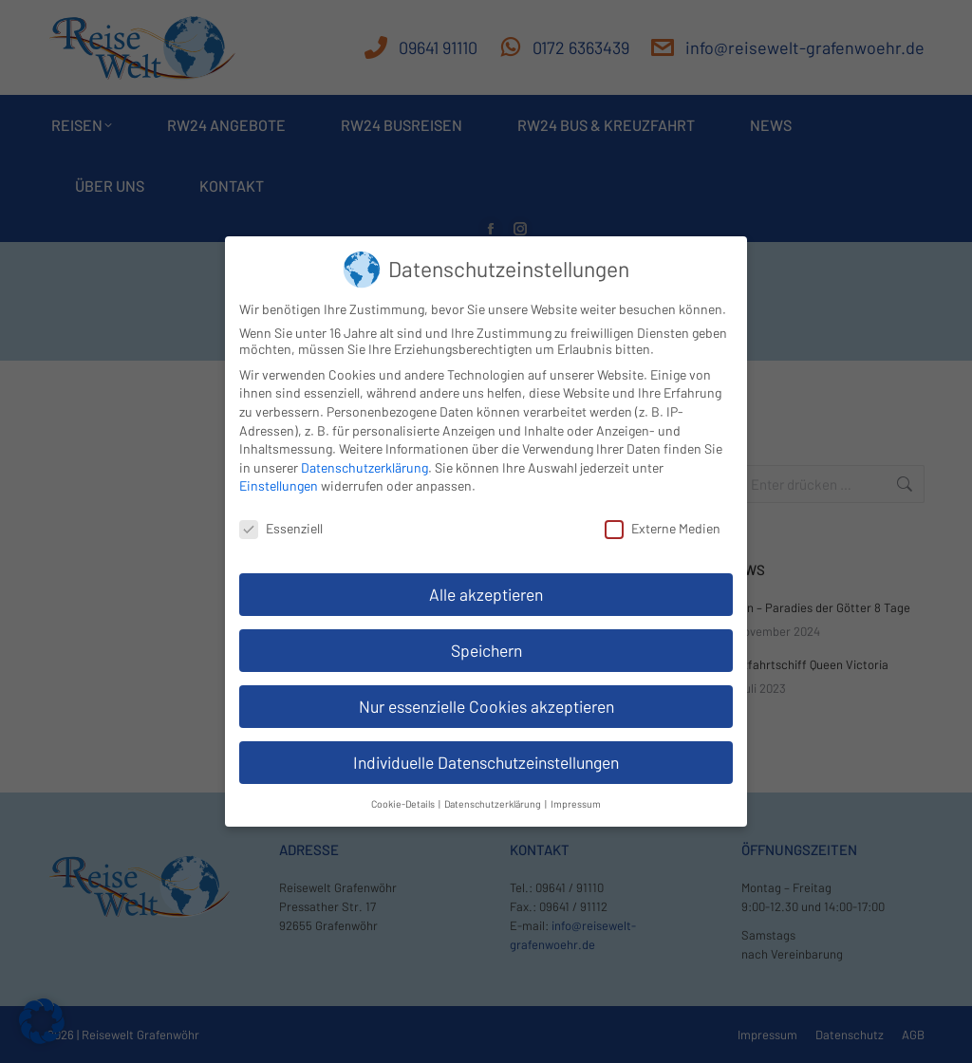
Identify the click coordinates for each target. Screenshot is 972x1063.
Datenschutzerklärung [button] (493, 791)
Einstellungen (278, 474)
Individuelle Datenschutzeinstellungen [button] (486, 749)
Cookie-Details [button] (404, 791)
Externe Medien (662, 517)
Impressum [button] (576, 791)
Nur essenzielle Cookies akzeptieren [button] (486, 693)
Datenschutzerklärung (364, 455)
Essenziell (281, 517)
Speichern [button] (486, 637)
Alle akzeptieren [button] (486, 581)
